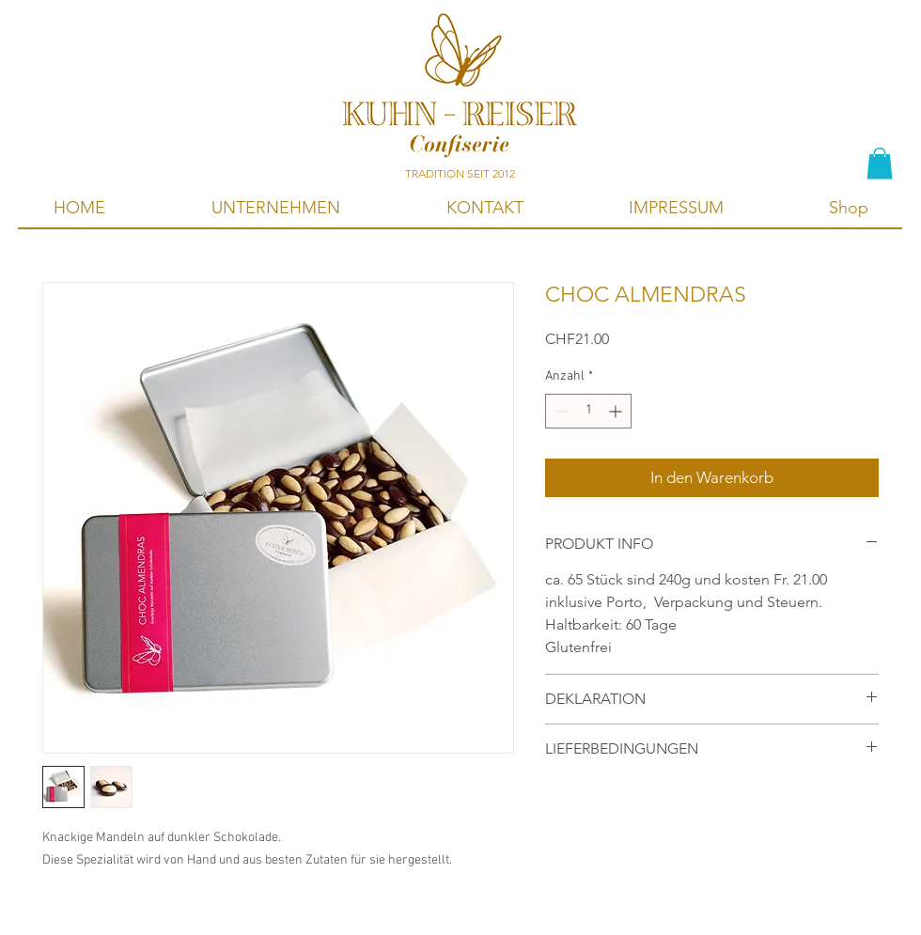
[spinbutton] (588, 411)
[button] (879, 163)
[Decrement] (559, 411)
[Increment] (617, 411)
